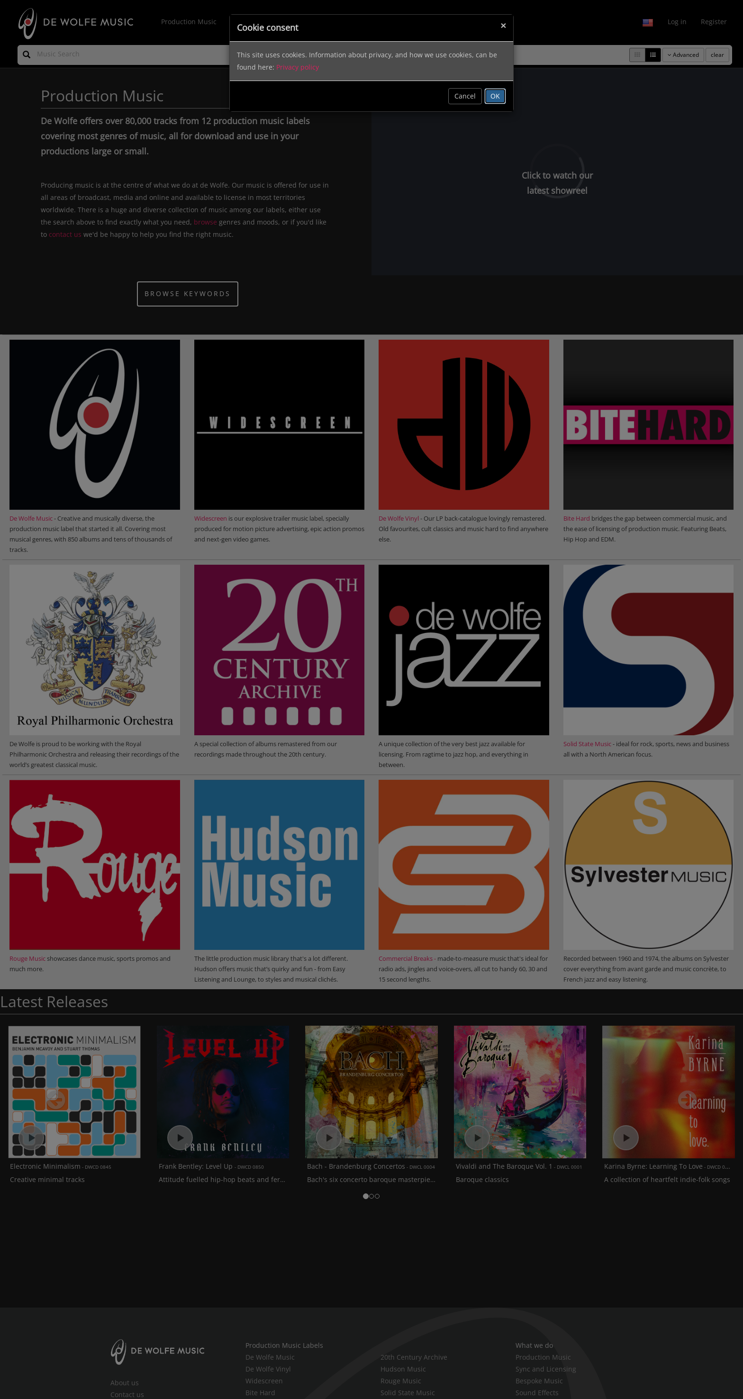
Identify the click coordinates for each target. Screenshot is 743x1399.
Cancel (465, 95)
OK (495, 95)
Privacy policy (297, 67)
